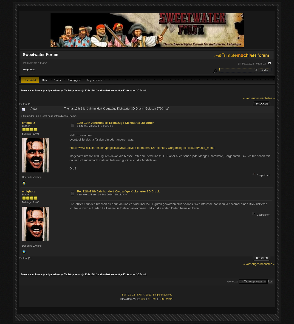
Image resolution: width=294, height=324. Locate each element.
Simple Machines (162, 294)
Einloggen (74, 80)
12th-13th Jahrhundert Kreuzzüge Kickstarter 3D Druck (115, 122)
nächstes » (267, 98)
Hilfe (45, 80)
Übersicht (30, 80)
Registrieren (94, 80)
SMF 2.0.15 (128, 294)
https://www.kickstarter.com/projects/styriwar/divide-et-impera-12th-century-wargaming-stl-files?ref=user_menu (142, 147)
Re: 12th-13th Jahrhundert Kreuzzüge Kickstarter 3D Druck (118, 191)
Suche (58, 80)
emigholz (28, 122)
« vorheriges (251, 98)
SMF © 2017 (144, 294)
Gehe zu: (232, 281)
